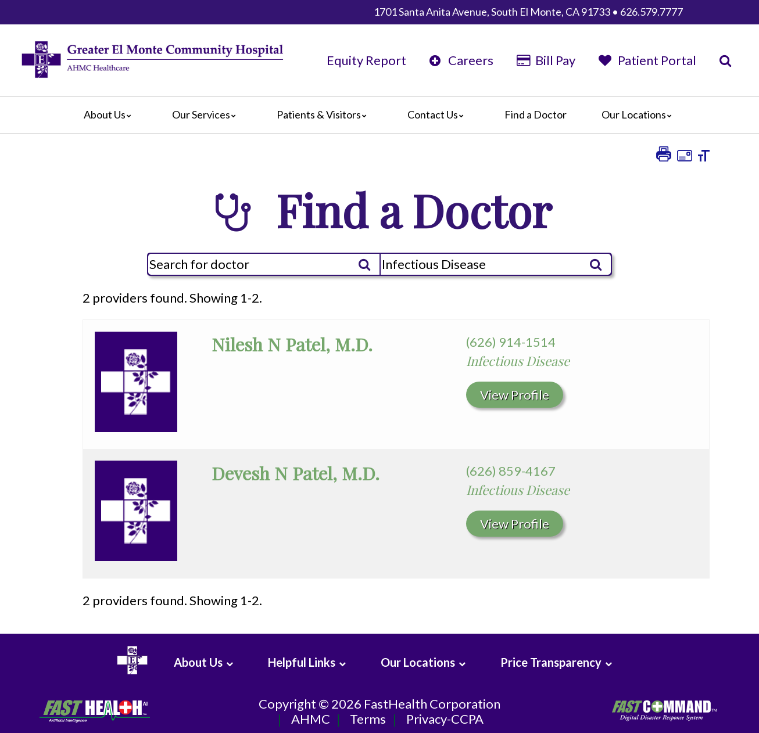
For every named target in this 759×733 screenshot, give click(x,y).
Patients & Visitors (325, 114)
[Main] (379, 115)
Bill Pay (546, 60)
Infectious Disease (518, 360)
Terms (368, 719)
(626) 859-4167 (511, 471)
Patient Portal (647, 60)
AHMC (310, 719)
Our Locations (640, 114)
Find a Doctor (535, 114)
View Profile (514, 395)
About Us (110, 114)
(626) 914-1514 (511, 342)
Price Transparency (551, 662)
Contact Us (438, 114)
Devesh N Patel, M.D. (296, 473)
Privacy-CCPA (445, 719)
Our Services (207, 114)
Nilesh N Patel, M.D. (292, 344)
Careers (461, 60)
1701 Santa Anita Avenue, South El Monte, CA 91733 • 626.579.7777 (528, 11)
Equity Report (366, 60)
